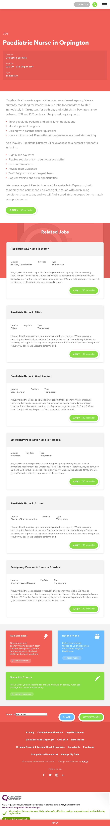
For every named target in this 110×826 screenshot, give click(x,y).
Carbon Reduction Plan (50, 732)
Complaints (74, 747)
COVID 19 (62, 739)
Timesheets (77, 739)
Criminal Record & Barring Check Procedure (40, 747)
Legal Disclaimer (75, 732)
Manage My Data (70, 754)
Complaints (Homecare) (44, 754)
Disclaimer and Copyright (40, 739)
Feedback (88, 747)
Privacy (30, 732)
